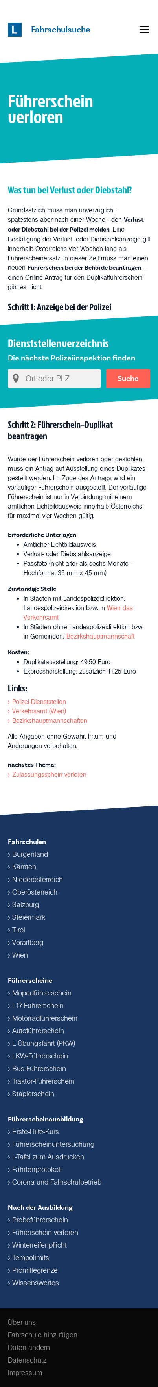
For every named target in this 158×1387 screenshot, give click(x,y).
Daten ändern (29, 1348)
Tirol (18, 930)
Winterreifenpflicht (39, 1245)
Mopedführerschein (42, 993)
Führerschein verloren (45, 1233)
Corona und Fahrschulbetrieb (56, 1182)
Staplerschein (33, 1094)
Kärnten (24, 867)
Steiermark (28, 917)
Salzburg (25, 905)
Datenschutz (27, 1360)
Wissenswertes (35, 1283)
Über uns (22, 1322)
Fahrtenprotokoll (37, 1169)
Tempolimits (30, 1258)
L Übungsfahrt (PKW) (43, 1043)
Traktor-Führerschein (43, 1081)
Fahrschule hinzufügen (42, 1335)
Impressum (25, 1373)
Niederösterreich (37, 880)
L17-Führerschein (38, 1006)
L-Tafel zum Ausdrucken (48, 1157)
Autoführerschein (38, 1031)
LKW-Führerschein (40, 1056)
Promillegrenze (35, 1270)
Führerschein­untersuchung (53, 1144)
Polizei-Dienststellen (39, 701)
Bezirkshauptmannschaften (49, 720)
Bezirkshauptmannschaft (100, 636)
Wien (20, 955)
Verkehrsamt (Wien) (39, 711)
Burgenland (30, 854)
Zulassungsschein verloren (49, 774)
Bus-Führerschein (39, 1069)
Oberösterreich (34, 892)
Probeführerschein (40, 1220)
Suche (128, 378)
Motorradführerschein (44, 1018)
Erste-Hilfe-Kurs (35, 1132)
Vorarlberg (27, 943)
